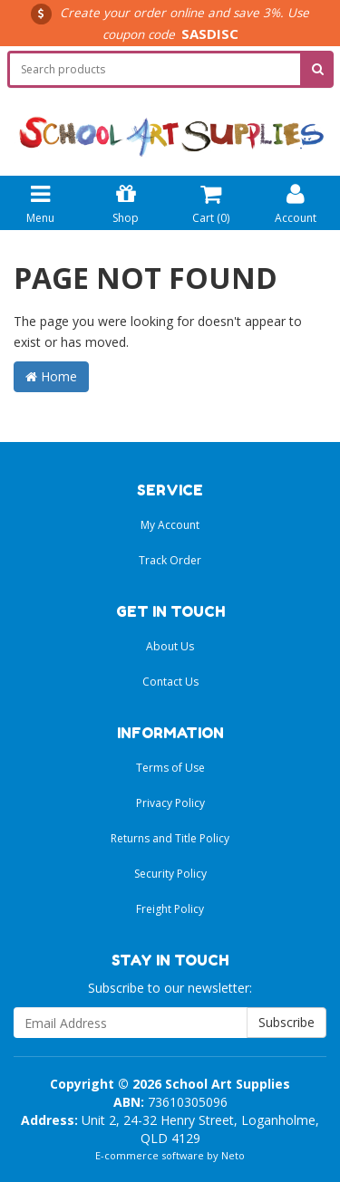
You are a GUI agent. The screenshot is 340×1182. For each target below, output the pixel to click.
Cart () (210, 202)
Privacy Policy (170, 803)
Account (295, 202)
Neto (233, 1155)
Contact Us (170, 681)
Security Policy (170, 873)
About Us (170, 646)
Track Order (170, 560)
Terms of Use (170, 767)
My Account (170, 525)
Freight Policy (170, 909)
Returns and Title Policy (170, 838)
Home (51, 376)
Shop (125, 202)
